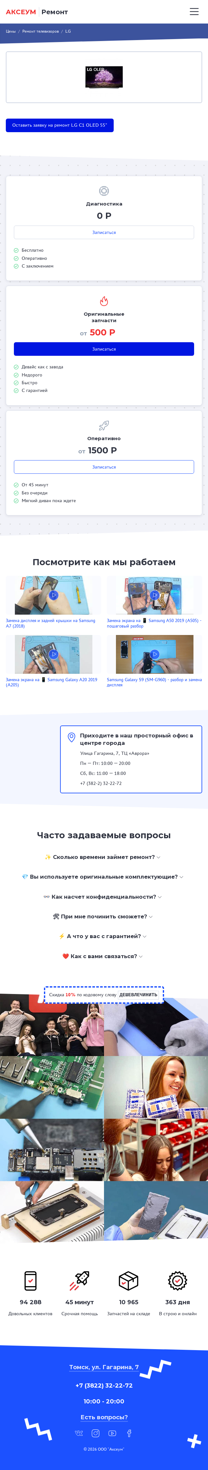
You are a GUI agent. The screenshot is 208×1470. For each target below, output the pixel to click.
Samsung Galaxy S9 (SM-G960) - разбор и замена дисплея (154, 682)
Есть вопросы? (104, 1417)
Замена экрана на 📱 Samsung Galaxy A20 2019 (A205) (51, 682)
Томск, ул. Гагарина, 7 (104, 1367)
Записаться (104, 232)
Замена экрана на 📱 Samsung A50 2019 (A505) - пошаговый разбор (154, 623)
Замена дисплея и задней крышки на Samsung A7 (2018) (50, 623)
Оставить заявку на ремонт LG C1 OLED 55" (59, 125)
